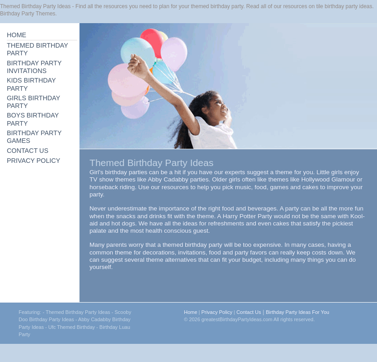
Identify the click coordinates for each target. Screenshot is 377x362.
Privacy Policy (216, 312)
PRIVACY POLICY (33, 160)
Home (190, 312)
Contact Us (248, 312)
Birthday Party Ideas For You (297, 312)
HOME (16, 35)
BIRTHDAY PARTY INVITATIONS (34, 66)
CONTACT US (27, 150)
